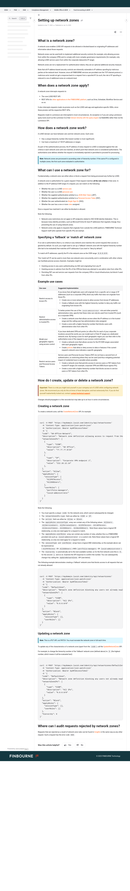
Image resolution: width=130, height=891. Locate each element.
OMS (24, 10)
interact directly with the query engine (85, 118)
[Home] (39, 15)
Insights (97, 732)
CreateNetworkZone (70, 412)
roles (70, 204)
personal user (68, 192)
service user (67, 189)
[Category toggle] (34, 20)
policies (70, 348)
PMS (15, 10)
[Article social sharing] (115, 32)
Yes (67, 745)
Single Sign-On (73, 201)
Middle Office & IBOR (61, 10)
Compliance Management (40, 10)
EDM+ (6, 10)
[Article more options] (121, 32)
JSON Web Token (84, 195)
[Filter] (30, 18)
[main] (80, 382)
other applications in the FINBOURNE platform (69, 100)
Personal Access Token (87, 198)
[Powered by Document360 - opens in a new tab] (18, 748)
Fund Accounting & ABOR (82, 10)
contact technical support (80, 393)
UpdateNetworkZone (111, 647)
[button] (17, 18)
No (80, 745)
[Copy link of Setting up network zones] (82, 20)
